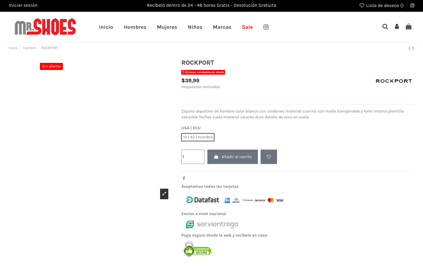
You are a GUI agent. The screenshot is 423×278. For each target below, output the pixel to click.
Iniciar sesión (23, 5)
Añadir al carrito (233, 156)
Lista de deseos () (382, 5)
